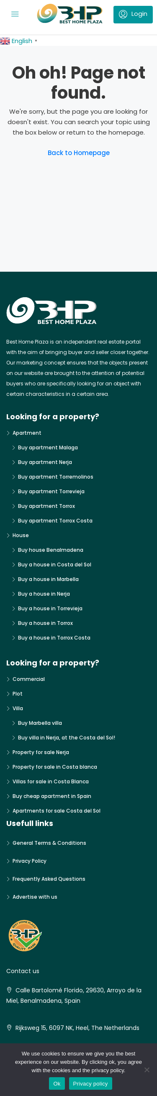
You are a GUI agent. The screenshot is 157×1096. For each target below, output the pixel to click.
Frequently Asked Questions (49, 878)
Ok (56, 1084)
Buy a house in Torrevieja (50, 608)
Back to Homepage (79, 152)
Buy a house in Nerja (44, 593)
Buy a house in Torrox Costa (54, 637)
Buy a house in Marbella (48, 579)
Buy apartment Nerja (45, 462)
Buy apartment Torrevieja (51, 491)
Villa (18, 708)
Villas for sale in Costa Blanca (51, 781)
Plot (18, 693)
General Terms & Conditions (49, 842)
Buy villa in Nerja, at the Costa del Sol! (66, 737)
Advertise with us (35, 896)
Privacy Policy (29, 860)
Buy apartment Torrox (46, 506)
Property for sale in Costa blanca (55, 766)
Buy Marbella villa (40, 722)
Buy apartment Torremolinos (55, 476)
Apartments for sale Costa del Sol (56, 810)
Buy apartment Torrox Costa (55, 520)
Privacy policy (90, 1084)
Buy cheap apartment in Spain (52, 796)
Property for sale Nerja (41, 752)
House (21, 535)
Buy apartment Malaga (48, 447)
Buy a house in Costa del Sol (54, 564)
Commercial (29, 679)
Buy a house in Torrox (45, 623)
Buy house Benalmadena (50, 549)
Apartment (27, 432)
